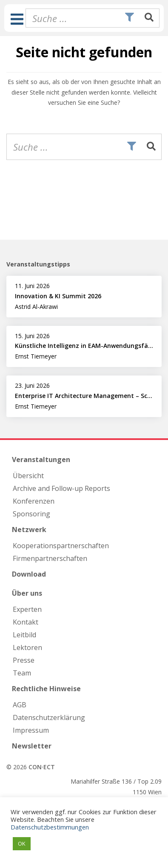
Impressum (31, 730)
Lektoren (27, 647)
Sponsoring (31, 513)
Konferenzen (33, 501)
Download (29, 574)
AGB (19, 704)
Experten (27, 609)
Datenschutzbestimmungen (50, 827)
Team (22, 673)
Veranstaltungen (41, 459)
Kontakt (25, 622)
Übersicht (28, 475)
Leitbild (24, 634)
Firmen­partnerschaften (50, 558)
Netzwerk (29, 529)
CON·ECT (41, 767)
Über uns (27, 593)
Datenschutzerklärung (49, 717)
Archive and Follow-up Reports (61, 488)
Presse (23, 660)
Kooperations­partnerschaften (61, 545)
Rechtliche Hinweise (46, 688)
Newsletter (31, 746)
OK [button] (22, 843)
